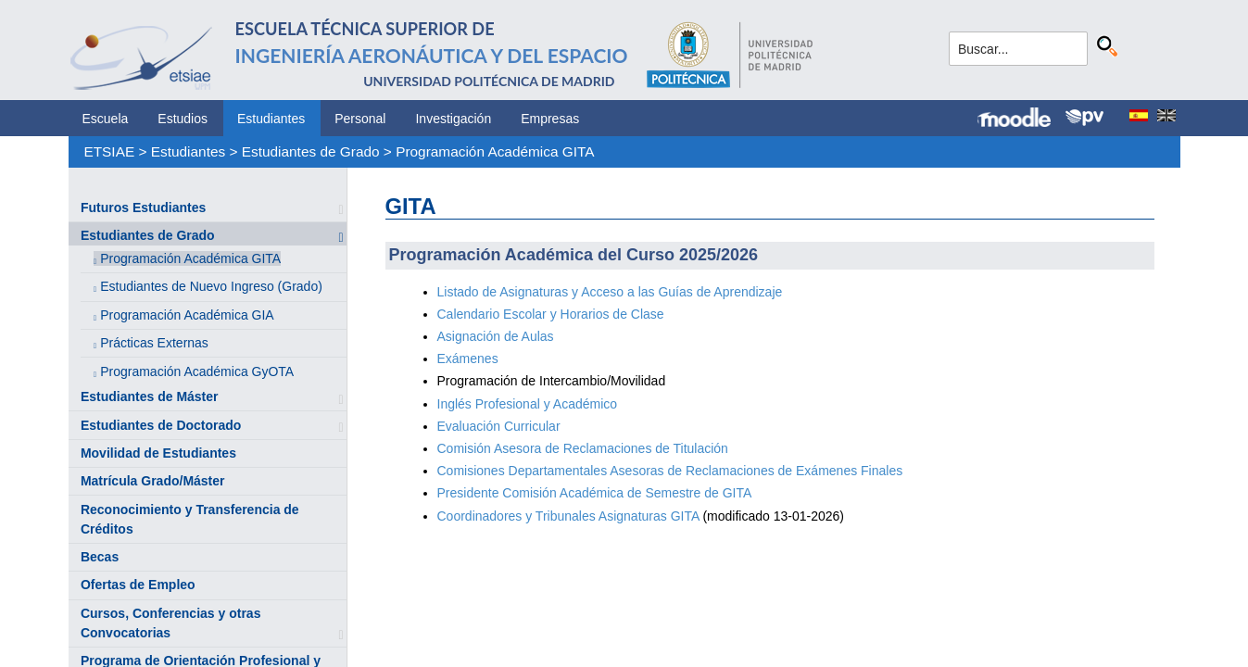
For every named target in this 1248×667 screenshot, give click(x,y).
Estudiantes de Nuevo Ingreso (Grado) (211, 286)
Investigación (453, 118)
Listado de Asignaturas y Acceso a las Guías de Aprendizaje (610, 291)
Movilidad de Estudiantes (158, 453)
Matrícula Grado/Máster (153, 480)
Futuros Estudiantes (143, 207)
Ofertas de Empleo (138, 584)
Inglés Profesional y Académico (527, 403)
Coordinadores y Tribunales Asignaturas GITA (568, 516)
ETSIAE (108, 151)
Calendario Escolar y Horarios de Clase (550, 314)
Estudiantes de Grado (311, 151)
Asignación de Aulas (495, 336)
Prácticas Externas (154, 342)
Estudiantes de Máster (150, 396)
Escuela (105, 118)
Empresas (550, 118)
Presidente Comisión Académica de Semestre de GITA (594, 492)
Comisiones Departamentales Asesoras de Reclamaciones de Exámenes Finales (670, 470)
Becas (100, 556)
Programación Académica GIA (187, 315)
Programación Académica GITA (495, 151)
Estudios (183, 118)
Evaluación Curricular (499, 426)
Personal (359, 118)
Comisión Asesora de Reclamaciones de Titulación (582, 448)
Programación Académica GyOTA (197, 371)
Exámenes (467, 358)
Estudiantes (271, 118)
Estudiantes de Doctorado (161, 425)
